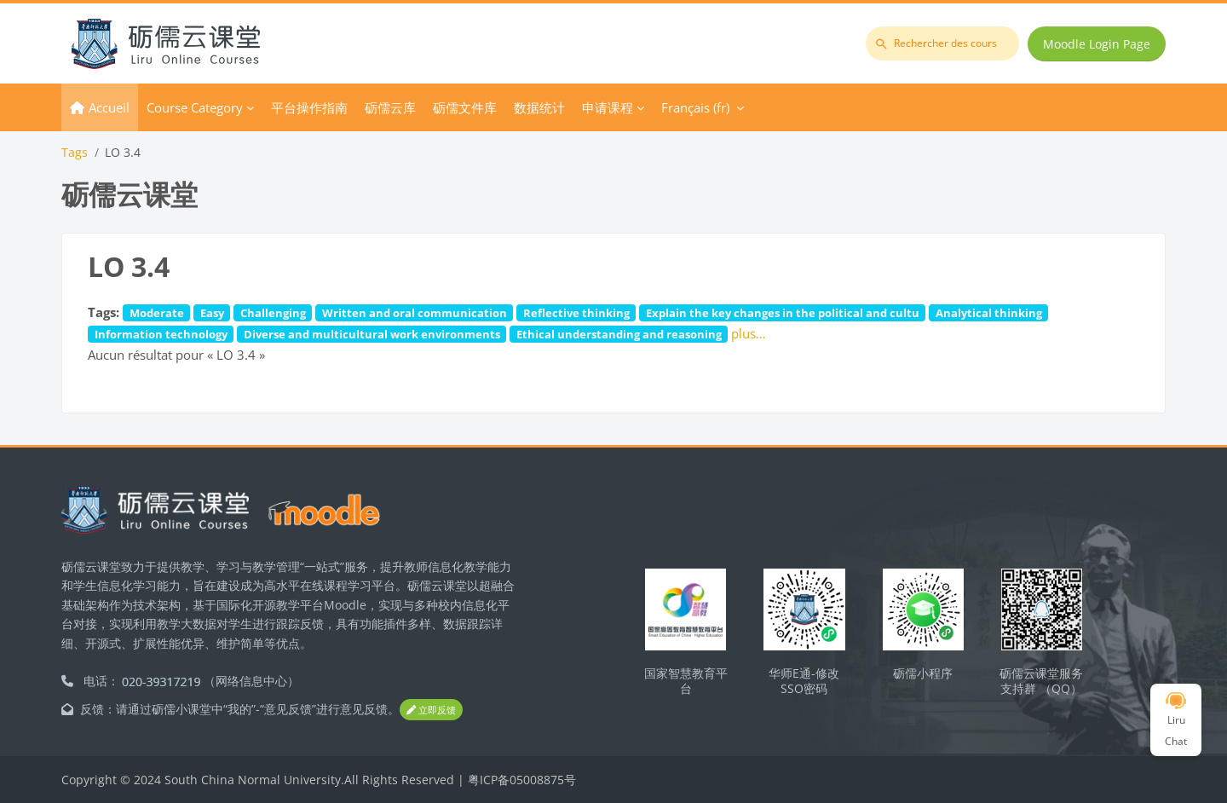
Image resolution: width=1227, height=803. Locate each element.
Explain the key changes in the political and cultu (782, 313)
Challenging (273, 313)
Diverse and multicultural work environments (372, 334)
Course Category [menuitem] (195, 107)
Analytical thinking (989, 313)
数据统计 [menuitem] (539, 107)
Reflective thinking (576, 313)
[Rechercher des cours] (942, 43)
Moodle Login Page (1096, 44)
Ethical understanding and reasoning (619, 334)
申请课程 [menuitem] (607, 107)
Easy (212, 313)
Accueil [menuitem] (109, 107)
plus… (748, 333)
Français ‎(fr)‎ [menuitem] (695, 107)
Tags (74, 152)
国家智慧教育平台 (686, 681)
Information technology (161, 334)
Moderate (157, 313)
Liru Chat (1176, 720)
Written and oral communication (414, 313)
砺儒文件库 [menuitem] (465, 107)
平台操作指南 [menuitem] (309, 107)
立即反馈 (431, 709)
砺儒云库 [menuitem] (390, 107)
